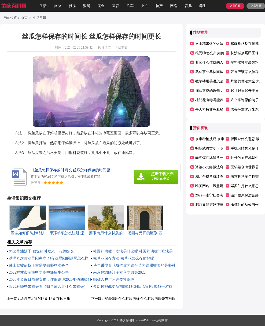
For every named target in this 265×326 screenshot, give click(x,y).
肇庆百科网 (127, 320)
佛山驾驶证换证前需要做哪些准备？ (39, 265)
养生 (202, 6)
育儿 (188, 6)
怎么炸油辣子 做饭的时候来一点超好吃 (41, 251)
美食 (101, 6)
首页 (24, 18)
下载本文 (121, 47)
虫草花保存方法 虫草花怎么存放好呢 (123, 258)
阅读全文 (104, 47)
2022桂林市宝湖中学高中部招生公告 (39, 272)
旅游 (57, 6)
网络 (173, 6)
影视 (72, 6)
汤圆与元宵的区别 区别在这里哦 (45, 298)
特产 (159, 6)
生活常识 (39, 18)
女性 (144, 6)
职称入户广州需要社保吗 (113, 279)
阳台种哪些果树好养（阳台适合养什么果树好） (48, 286)
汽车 (130, 6)
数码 (86, 6)
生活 (43, 6)
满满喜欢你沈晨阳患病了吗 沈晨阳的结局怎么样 (48, 258)
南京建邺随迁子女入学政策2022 (119, 272)
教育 (115, 6)
